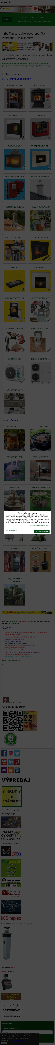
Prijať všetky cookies (42, 531)
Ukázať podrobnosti (11, 530)
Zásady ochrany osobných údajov (40, 525)
